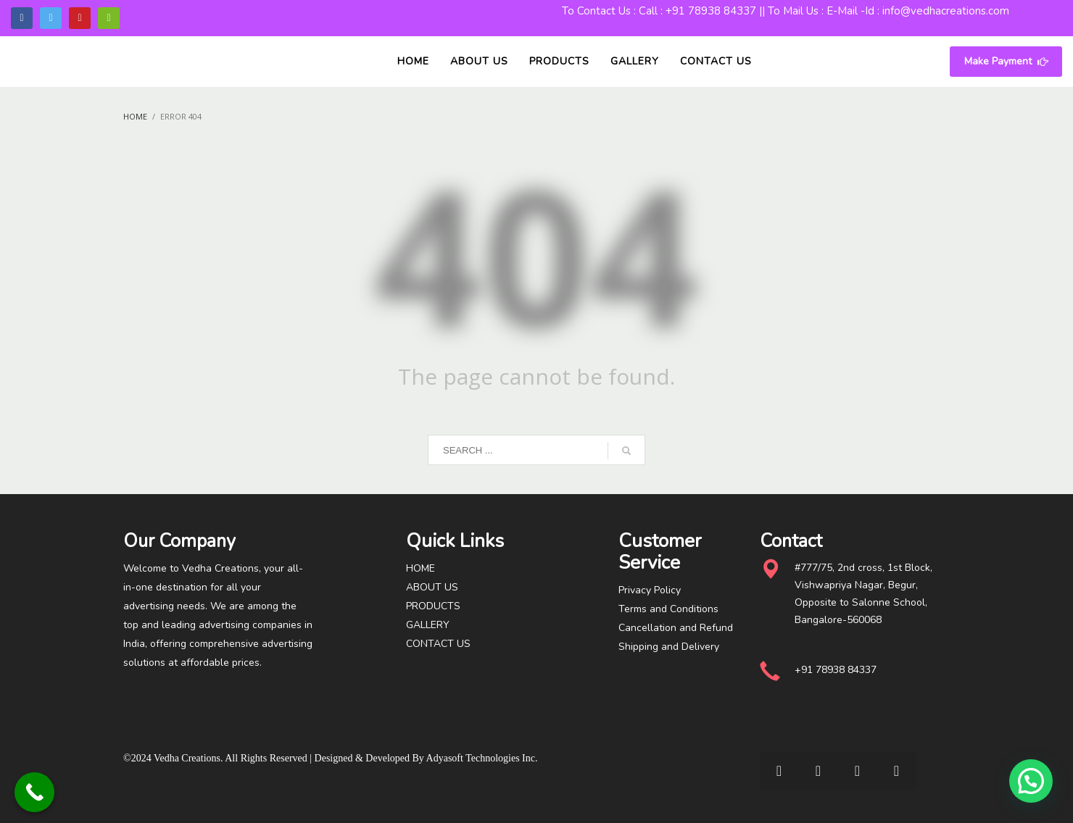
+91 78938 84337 (711, 11)
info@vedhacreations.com (945, 11)
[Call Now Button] (34, 792)
